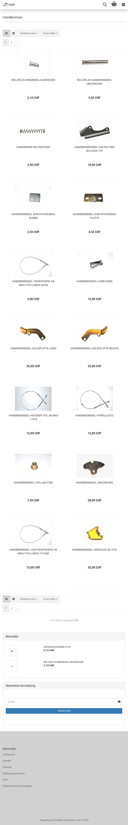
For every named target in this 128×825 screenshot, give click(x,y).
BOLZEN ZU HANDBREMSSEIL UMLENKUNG (94, 81)
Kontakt (7, 760)
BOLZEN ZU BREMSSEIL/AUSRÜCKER (33, 79)
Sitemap (7, 767)
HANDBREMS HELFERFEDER (33, 147)
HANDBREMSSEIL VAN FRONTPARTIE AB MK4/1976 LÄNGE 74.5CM (33, 551)
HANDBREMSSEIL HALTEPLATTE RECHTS (94, 348)
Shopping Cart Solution (51, 820)
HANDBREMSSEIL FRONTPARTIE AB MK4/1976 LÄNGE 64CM (33, 283)
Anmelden (64, 711)
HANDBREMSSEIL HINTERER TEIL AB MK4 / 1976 (33, 417)
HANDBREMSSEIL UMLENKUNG (94, 482)
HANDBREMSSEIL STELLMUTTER (33, 482)
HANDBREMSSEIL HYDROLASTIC (94, 415)
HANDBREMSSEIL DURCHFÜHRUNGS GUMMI (33, 216)
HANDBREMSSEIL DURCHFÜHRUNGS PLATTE (94, 216)
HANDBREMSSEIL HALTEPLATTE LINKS (33, 348)
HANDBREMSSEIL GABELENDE (95, 281)
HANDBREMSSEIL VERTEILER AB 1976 (94, 549)
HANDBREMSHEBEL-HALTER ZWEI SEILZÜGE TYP (94, 149)
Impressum (9, 754)
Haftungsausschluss (14, 773)
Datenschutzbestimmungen (17, 786)
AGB (5, 779)
